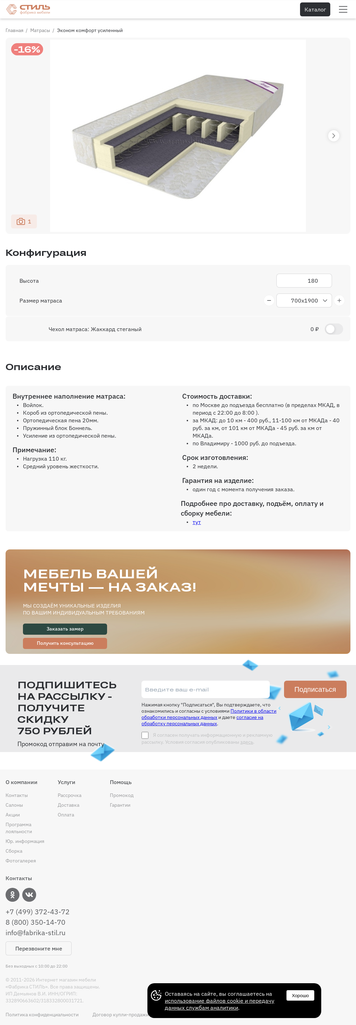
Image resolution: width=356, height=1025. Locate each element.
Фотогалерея (21, 861)
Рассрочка (69, 795)
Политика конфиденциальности (42, 1014)
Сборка (14, 851)
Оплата (66, 815)
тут (197, 521)
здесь (246, 742)
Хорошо (300, 995)
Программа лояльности (19, 828)
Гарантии (120, 805)
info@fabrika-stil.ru (35, 932)
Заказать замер (65, 629)
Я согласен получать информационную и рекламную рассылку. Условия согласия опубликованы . (207, 738)
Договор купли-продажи (120, 1014)
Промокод (122, 795)
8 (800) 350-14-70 (35, 922)
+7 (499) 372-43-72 (38, 911)
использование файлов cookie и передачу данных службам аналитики (219, 1004)
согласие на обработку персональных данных (202, 720)
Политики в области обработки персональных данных (208, 714)
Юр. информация (25, 841)
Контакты (17, 795)
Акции (13, 815)
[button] (333, 135)
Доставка (68, 805)
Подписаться (315, 689)
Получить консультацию (65, 643)
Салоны (14, 805)
